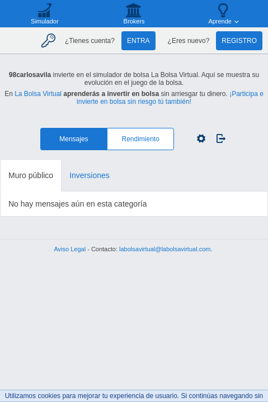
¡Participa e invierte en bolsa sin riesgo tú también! (170, 98)
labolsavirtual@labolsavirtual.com (164, 249)
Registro (239, 41)
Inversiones (89, 175)
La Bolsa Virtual (38, 94)
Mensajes (73, 139)
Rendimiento (140, 139)
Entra (138, 41)
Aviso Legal (70, 249)
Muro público (30, 175)
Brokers (134, 21)
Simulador (45, 21)
